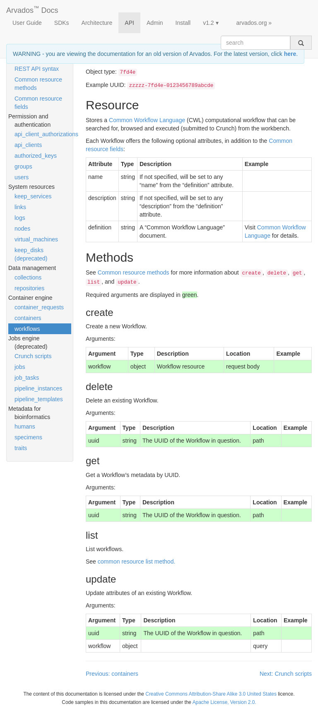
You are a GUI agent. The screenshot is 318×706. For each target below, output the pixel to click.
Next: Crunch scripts (286, 673)
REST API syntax (36, 68)
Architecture (97, 22)
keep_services (33, 196)
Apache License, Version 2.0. (224, 702)
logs (19, 217)
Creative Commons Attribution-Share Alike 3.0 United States (211, 694)
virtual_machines (36, 239)
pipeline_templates (38, 399)
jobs (19, 367)
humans (24, 426)
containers (27, 318)
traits (20, 448)
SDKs (61, 22)
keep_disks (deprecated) (30, 254)
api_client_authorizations (42, 134)
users (21, 177)
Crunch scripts (32, 356)
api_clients (28, 145)
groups (23, 166)
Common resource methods (38, 83)
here (290, 54)
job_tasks (26, 377)
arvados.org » (254, 22)
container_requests (39, 307)
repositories (29, 288)
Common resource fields (38, 102)
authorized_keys (35, 155)
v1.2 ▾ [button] (210, 22)
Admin (155, 22)
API (129, 22)
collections (27, 277)
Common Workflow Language (147, 120)
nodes (22, 228)
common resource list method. (137, 561)
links (20, 207)
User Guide (27, 22)
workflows (27, 328)
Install (183, 22)
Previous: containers (112, 673)
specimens (28, 437)
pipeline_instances (38, 388)
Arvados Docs (32, 8)
